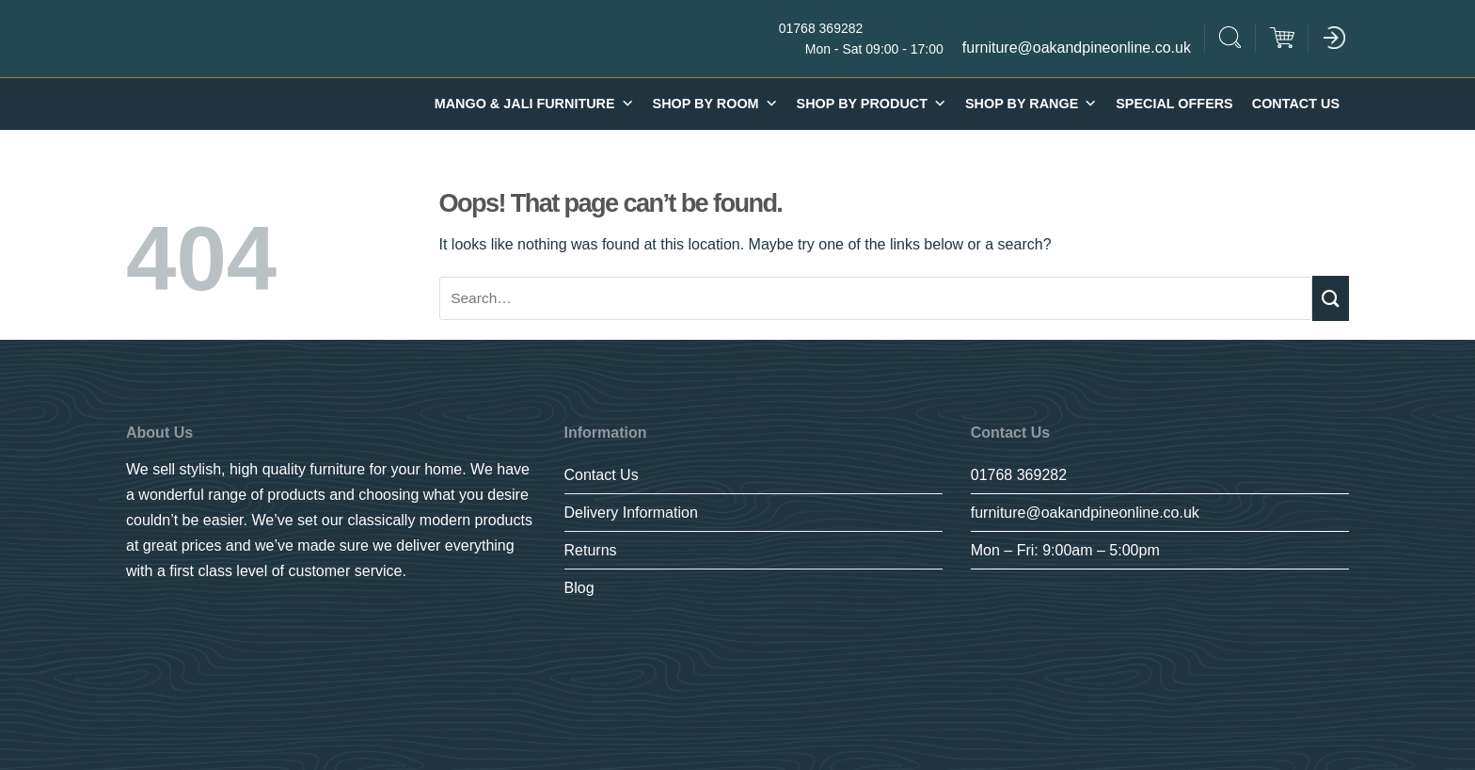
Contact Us (1296, 103)
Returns (590, 550)
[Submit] (1330, 298)
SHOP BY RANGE (1031, 104)
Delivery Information (631, 513)
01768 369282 (1019, 475)
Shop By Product (871, 104)
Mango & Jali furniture (534, 104)
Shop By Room (715, 104)
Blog (579, 588)
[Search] (1230, 40)
